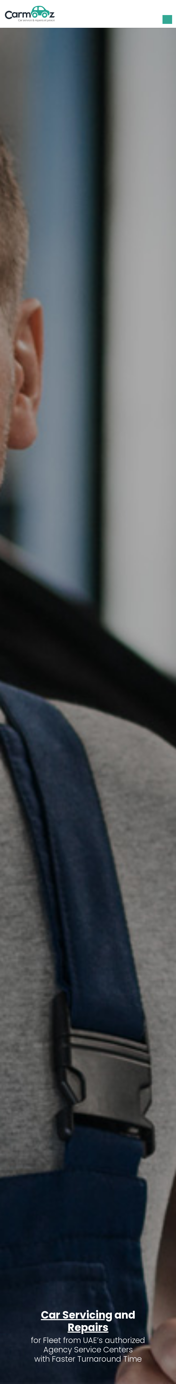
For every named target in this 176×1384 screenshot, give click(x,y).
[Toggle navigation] (167, 19)
